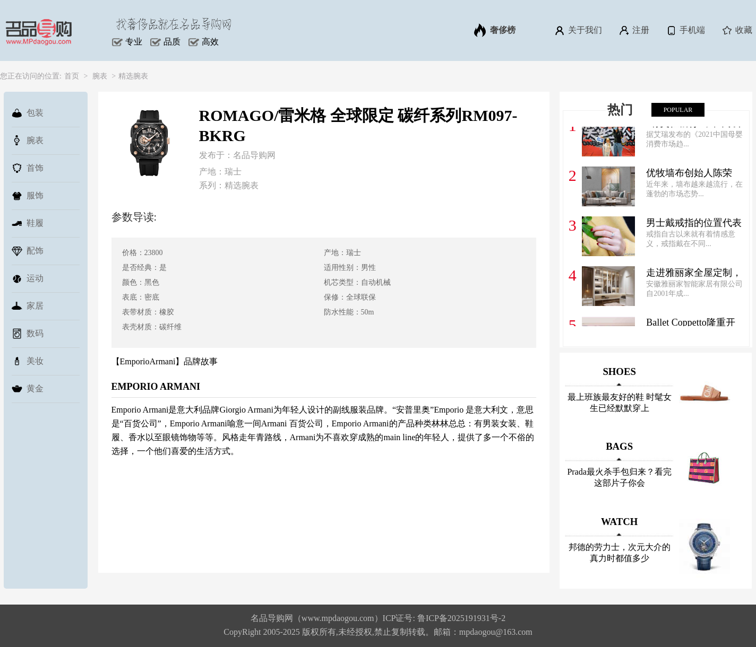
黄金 (28, 388)
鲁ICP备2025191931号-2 (461, 618)
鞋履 (28, 223)
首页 (71, 76)
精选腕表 (133, 76)
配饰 (28, 251)
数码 (28, 333)
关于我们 (578, 30)
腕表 (99, 76)
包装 (28, 113)
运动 (28, 278)
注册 (633, 30)
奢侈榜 (495, 30)
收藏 (736, 30)
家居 (28, 306)
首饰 (28, 168)
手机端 (685, 30)
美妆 (28, 361)
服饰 (28, 195)
